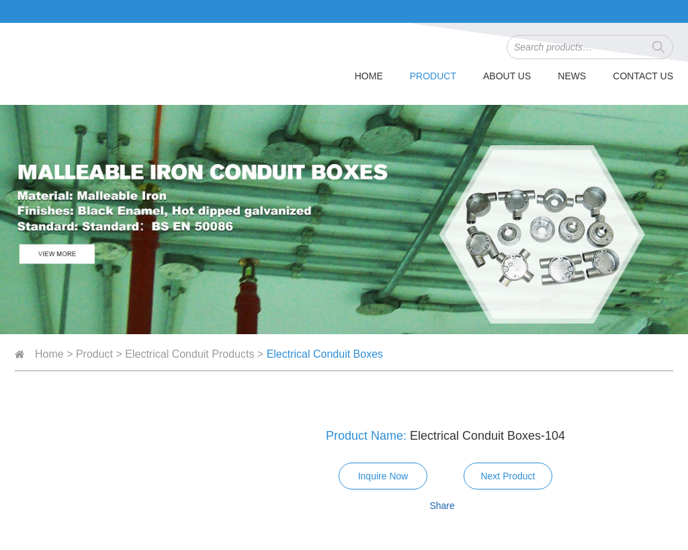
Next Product (507, 476)
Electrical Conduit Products (189, 354)
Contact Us (643, 76)
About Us (507, 76)
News (572, 76)
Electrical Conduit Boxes (325, 354)
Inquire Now (383, 476)
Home (369, 76)
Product (433, 76)
